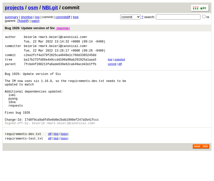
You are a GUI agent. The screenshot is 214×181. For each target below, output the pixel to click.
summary (11, 17)
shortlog (26, 17)
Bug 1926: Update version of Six (37, 28)
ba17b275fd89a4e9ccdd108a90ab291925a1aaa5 (60, 64)
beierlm (30, 37)
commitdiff (62, 17)
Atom (197, 164)
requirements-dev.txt (23, 151)
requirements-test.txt (24, 156)
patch (35, 21)
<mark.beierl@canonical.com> (62, 37)
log (37, 17)
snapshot (119, 63)
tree (75, 17)
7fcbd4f (22, 21)
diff (120, 68)
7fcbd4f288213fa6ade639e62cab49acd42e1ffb (60, 69)
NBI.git (50, 7)
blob (56, 150)
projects (14, 7)
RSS (205, 164)
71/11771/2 (62, 28)
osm (33, 7)
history (64, 150)
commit (112, 68)
